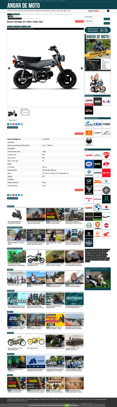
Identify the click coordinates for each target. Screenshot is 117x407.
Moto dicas (10, 354)
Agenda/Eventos (98, 249)
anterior (24, 18)
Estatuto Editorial (75, 399)
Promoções (46, 10)
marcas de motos (30, 14)
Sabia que (10, 333)
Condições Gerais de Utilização (100, 399)
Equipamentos (39, 10)
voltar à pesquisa (30, 18)
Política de (73, 405)
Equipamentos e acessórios (14, 248)
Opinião (27, 10)
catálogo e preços (16, 14)
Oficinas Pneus (103, 255)
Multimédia (10, 290)
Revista (68, 10)
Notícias (15, 10)
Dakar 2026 (21, 10)
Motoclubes (59, 10)
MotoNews (10, 206)
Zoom (29, 26)
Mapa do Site (24, 401)
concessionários (38, 14)
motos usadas (23, 14)
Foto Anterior (9, 26)
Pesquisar (107, 19)
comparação (16, 16)
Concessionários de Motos (95, 253)
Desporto (10, 312)
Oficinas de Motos (94, 255)
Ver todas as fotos (17, 26)
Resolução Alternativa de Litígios (14, 401)
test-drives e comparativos (59, 14)
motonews (51, 14)
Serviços (53, 10)
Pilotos (107, 260)
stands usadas (45, 14)
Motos (32, 10)
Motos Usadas (89, 249)
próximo (36, 18)
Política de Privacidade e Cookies (86, 399)
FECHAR (67, 405)
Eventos (9, 10)
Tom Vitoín (27, 399)
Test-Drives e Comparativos (14, 227)
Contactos (62, 399)
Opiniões (10, 269)
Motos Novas (106, 249)
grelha (11, 16)
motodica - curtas (69, 14)
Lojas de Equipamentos (91, 256)
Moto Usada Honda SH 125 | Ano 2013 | (97, 278)
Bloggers (102, 260)
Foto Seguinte (24, 26)
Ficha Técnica (67, 399)
